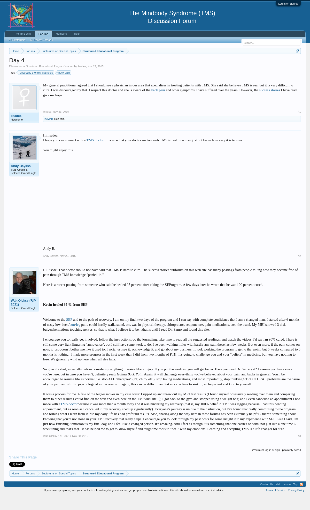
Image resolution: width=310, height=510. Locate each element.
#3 (299, 450)
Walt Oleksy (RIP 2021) (23, 317)
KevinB (49, 133)
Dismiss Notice (297, 62)
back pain (63, 87)
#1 (299, 126)
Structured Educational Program (45, 80)
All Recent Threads (41, 39)
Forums (43, 33)
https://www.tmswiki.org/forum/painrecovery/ (231, 62)
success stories (269, 105)
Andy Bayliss (21, 180)
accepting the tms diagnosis (35, 87)
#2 (299, 270)
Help (77, 33)
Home (287, 498)
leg (78, 339)
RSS (301, 499)
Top (295, 498)
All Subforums (17, 39)
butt (72, 339)
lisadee (82, 80)
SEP (69, 334)
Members (61, 33)
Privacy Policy (296, 504)
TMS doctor (95, 155)
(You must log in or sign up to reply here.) (276, 464)
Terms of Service (276, 504)
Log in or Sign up (288, 3)
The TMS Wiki (22, 33)
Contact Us (266, 498)
